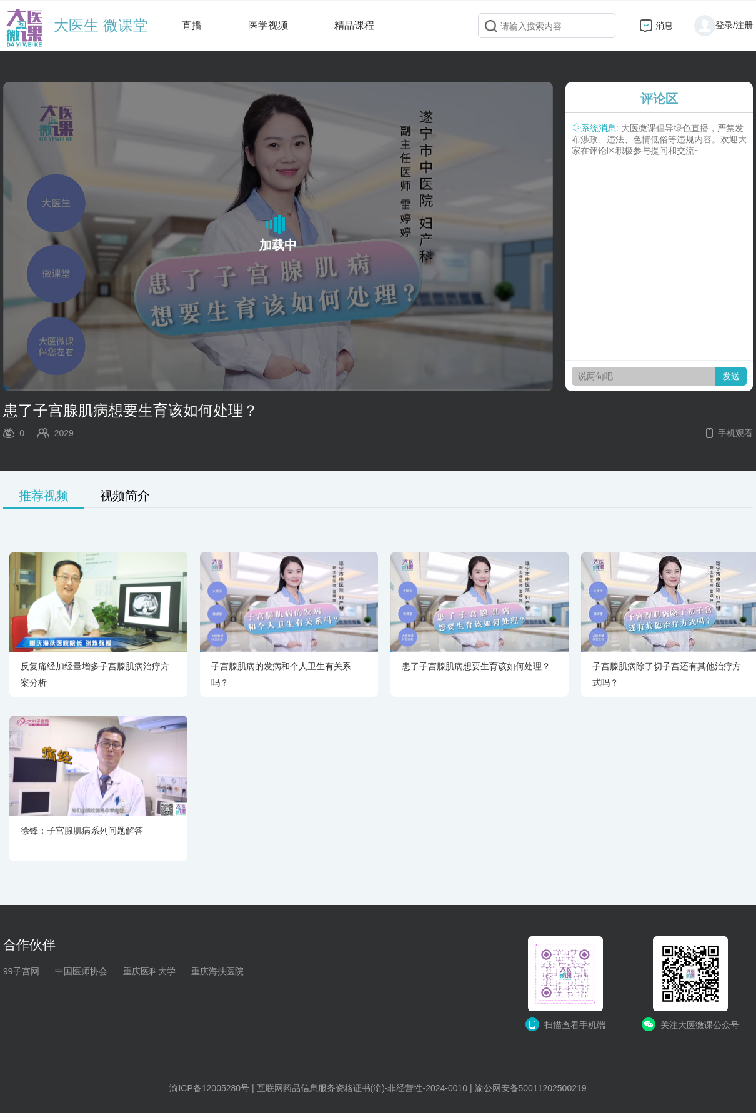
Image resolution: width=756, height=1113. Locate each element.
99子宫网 (21, 971)
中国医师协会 (81, 971)
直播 (192, 25)
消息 (664, 26)
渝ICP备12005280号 (209, 1088)
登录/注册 (723, 25)
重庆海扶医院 (217, 971)
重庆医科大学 (149, 971)
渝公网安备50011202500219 (531, 1088)
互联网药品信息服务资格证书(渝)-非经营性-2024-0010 (362, 1088)
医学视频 (268, 25)
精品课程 (354, 25)
